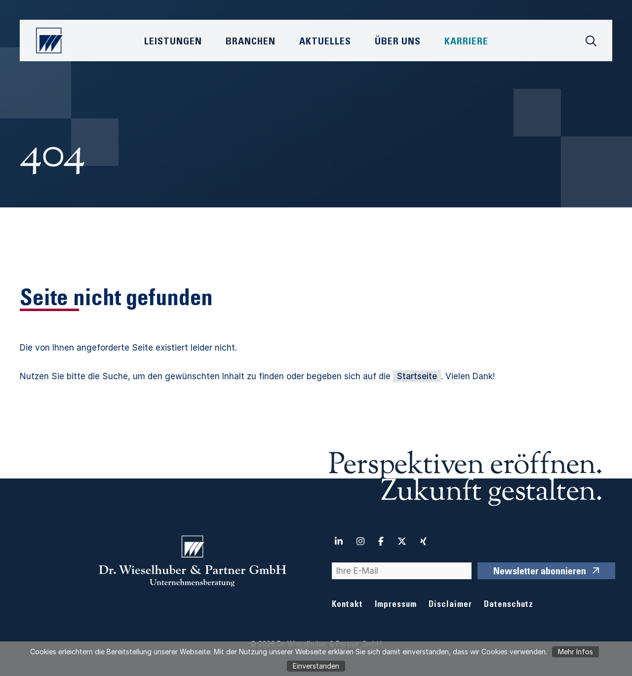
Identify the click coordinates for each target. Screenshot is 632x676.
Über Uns (398, 42)
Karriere (466, 42)
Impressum (396, 605)
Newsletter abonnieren (539, 572)
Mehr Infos (575, 651)
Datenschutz (508, 605)
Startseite (417, 376)
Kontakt (347, 605)
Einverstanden (316, 666)
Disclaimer (450, 605)
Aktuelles (325, 42)
